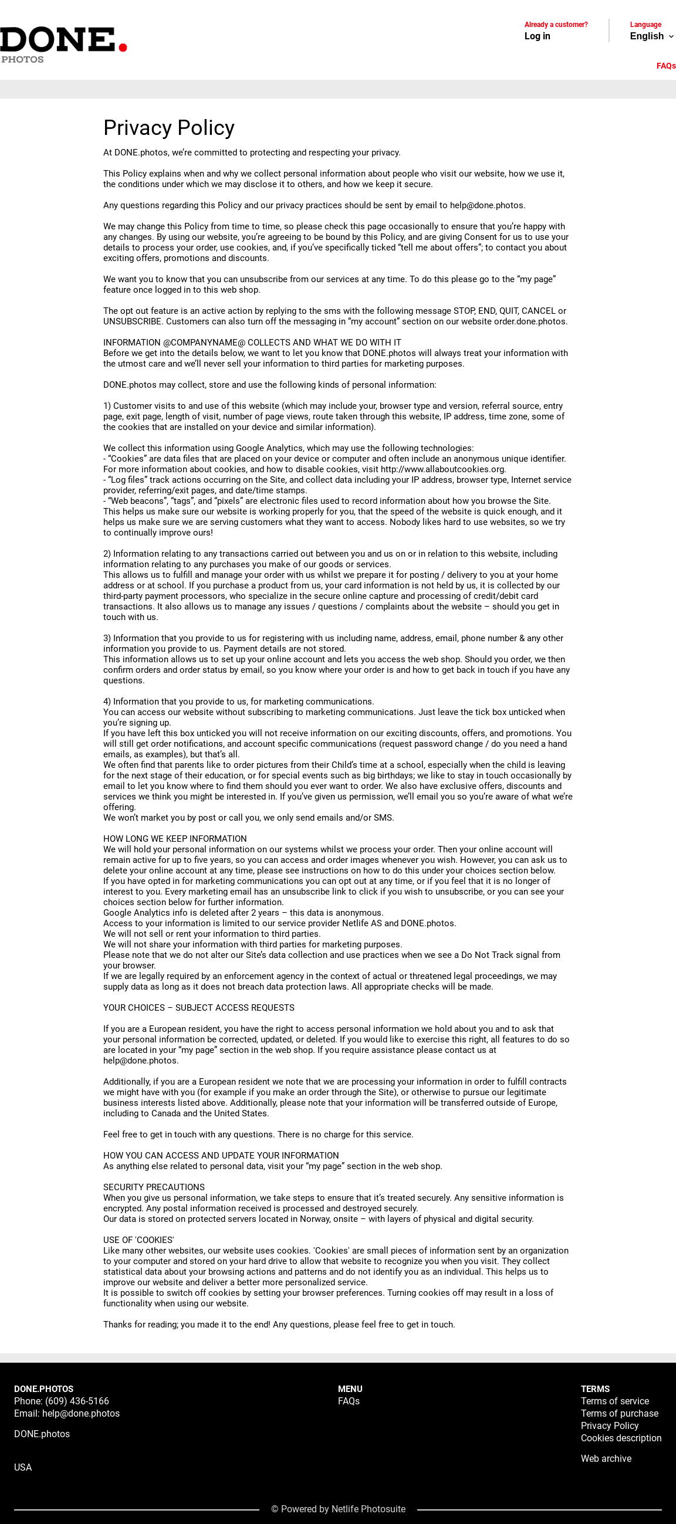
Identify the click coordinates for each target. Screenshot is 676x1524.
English (653, 36)
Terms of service (615, 1401)
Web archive (606, 1458)
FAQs (666, 65)
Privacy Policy (610, 1425)
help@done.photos (81, 1413)
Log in (537, 36)
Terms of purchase (619, 1413)
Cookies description (621, 1438)
